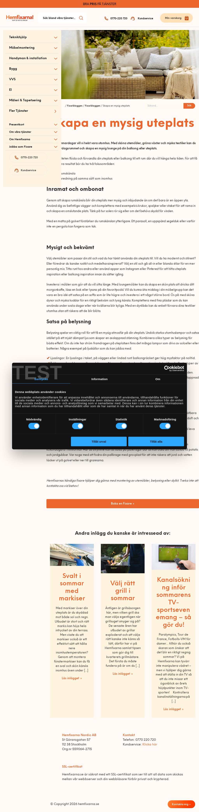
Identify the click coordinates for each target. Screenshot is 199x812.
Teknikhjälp (18, 37)
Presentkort (16, 124)
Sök (189, 105)
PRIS (93, 4)
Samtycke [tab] (41, 379)
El (10, 90)
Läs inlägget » (72, 678)
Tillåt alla (156, 441)
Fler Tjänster (18, 111)
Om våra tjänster (20, 132)
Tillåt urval (99, 441)
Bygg (13, 68)
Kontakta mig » (181, 804)
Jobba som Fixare (20, 146)
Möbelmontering (22, 47)
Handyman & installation (28, 58)
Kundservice (145, 19)
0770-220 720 (118, 19)
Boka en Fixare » (122, 503)
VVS (12, 79)
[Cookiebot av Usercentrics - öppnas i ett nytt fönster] (167, 369)
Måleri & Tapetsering (25, 100)
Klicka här (149, 744)
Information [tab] (99, 379)
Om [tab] (157, 379)
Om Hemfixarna (19, 139)
